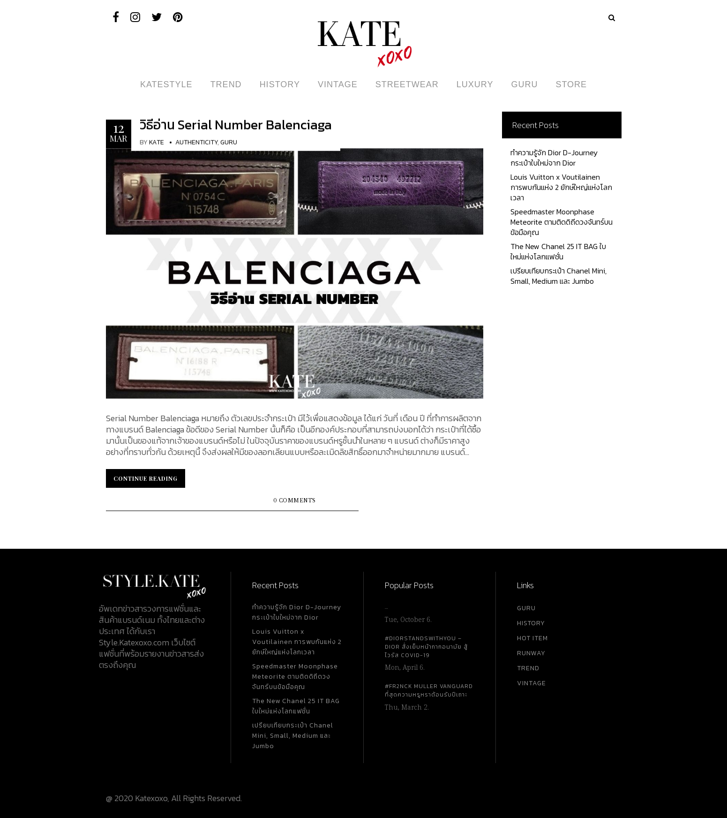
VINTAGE (531, 683)
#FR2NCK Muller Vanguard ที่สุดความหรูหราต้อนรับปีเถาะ (429, 690)
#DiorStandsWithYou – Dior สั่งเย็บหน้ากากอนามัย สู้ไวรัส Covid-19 (426, 646)
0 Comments (294, 501)
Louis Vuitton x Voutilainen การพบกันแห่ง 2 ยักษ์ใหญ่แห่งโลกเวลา (561, 187)
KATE (156, 142)
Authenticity (196, 142)
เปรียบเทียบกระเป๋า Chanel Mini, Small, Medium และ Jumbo (558, 275)
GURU (526, 608)
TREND (528, 668)
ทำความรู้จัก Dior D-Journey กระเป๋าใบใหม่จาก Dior (554, 157)
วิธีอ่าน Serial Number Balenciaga (236, 125)
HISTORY (531, 623)
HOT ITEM (532, 638)
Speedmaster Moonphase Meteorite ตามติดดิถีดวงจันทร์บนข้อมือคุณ (561, 221)
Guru (228, 142)
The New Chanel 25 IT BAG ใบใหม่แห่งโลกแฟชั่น (558, 251)
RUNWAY (531, 653)
